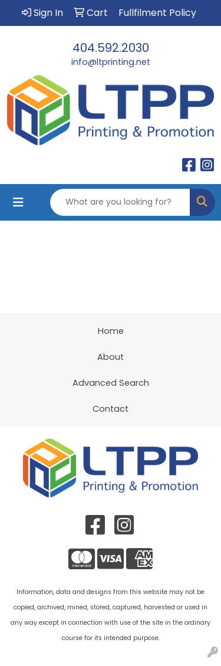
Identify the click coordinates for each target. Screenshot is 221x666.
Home (111, 331)
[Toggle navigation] (18, 202)
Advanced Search (110, 383)
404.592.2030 (110, 48)
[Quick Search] (120, 202)
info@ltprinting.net (110, 62)
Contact (110, 409)
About (110, 357)
